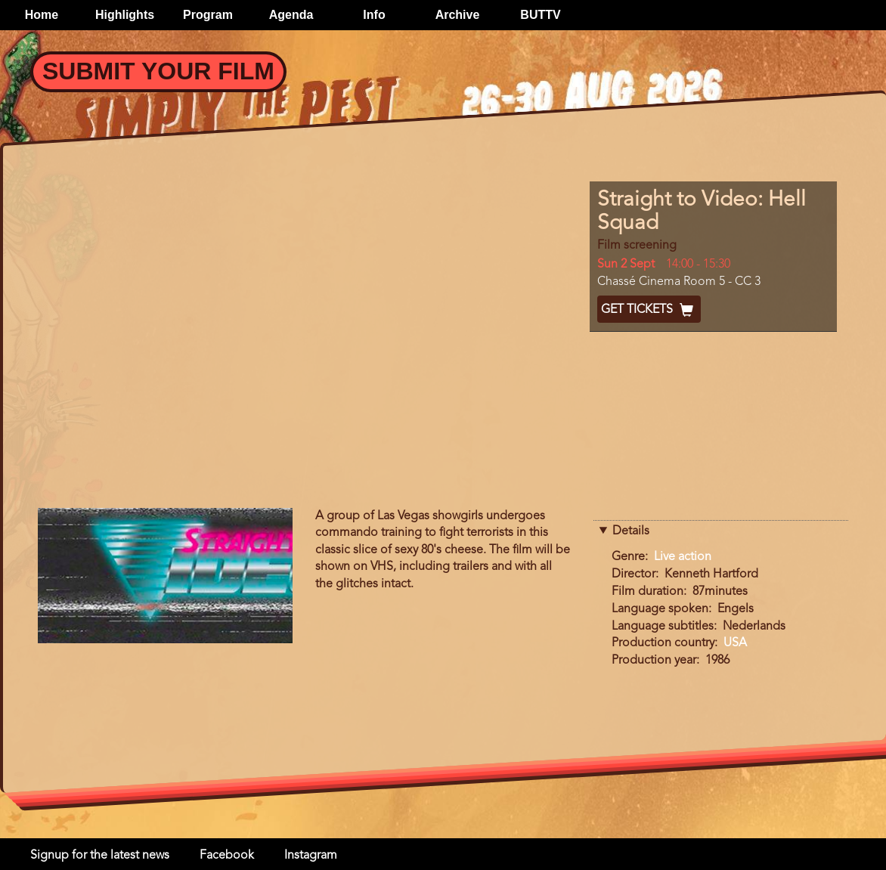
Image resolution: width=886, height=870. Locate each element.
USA (735, 643)
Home (41, 14)
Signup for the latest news (99, 856)
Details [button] (630, 531)
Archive (457, 14)
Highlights (124, 14)
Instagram (310, 856)
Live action (682, 557)
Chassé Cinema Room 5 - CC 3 (679, 282)
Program (208, 14)
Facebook (227, 856)
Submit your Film (158, 71)
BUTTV (540, 14)
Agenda (291, 14)
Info (374, 14)
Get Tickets (649, 310)
